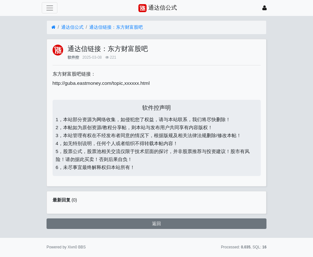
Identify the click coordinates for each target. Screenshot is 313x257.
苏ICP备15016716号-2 (156, 247)
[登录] (264, 7)
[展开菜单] (49, 7)
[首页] (53, 27)
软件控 (73, 57)
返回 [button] (156, 223)
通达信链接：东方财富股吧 (116, 27)
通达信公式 (72, 27)
